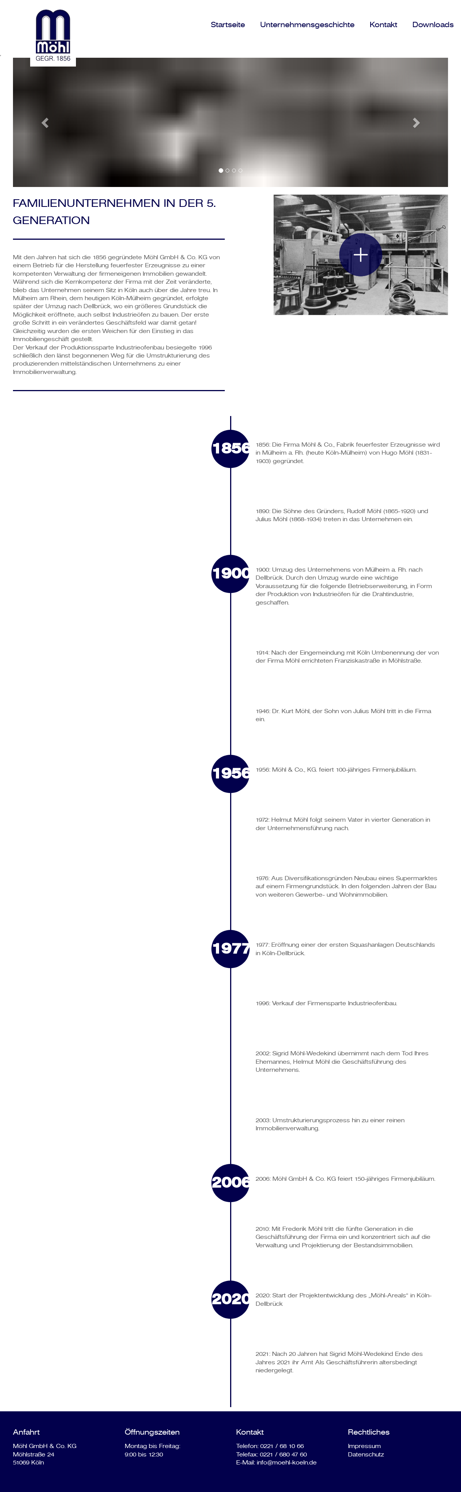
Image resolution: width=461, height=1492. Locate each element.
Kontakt (383, 25)
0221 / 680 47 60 (283, 1454)
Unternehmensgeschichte (307, 25)
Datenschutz (366, 1454)
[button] (45, 122)
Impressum (364, 1446)
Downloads (433, 25)
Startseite (228, 25)
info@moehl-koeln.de (287, 1462)
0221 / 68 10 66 (282, 1446)
